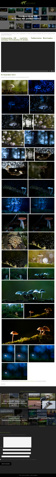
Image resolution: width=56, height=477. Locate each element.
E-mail (1, 453)
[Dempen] (51, 71)
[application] (28, 57)
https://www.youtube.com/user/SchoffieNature (27, 381)
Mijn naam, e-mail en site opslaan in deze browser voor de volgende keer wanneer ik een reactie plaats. (18, 459)
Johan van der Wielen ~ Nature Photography (28, 3)
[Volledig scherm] (53, 71)
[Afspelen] (2, 71)
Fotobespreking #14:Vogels (42, 403)
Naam (1, 449)
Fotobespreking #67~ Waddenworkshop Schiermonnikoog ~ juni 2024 (14, 419)
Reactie (1, 447)
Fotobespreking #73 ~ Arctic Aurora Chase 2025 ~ (42, 418)
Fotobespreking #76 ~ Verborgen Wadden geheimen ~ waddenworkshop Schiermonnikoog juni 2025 (14, 403)
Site (0, 456)
